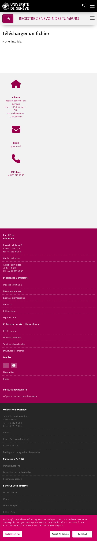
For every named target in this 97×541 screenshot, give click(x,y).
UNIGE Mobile (10, 492)
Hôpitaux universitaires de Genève (20, 396)
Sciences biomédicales (14, 297)
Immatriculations (11, 465)
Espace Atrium (10, 317)
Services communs (12, 337)
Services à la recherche (14, 344)
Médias (6, 499)
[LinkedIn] (6, 365)
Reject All (82, 535)
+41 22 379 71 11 (14, 251)
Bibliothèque (9, 310)
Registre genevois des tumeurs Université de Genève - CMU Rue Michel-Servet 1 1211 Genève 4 (16, 107)
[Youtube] (13, 365)
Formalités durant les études (17, 472)
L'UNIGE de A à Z (11, 445)
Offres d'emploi (10, 505)
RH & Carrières (10, 331)
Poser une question (12, 478)
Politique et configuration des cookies (21, 452)
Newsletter (8, 372)
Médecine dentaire (12, 291)
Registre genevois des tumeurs (49, 18)
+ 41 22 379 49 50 (16, 174)
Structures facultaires (13, 350)
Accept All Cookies (60, 535)
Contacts (7, 304)
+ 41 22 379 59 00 (15, 271)
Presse (6, 378)
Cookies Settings (12, 535)
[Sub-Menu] (92, 18)
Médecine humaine (12, 284)
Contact (7, 432)
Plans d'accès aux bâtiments (16, 439)
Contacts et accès (11, 258)
